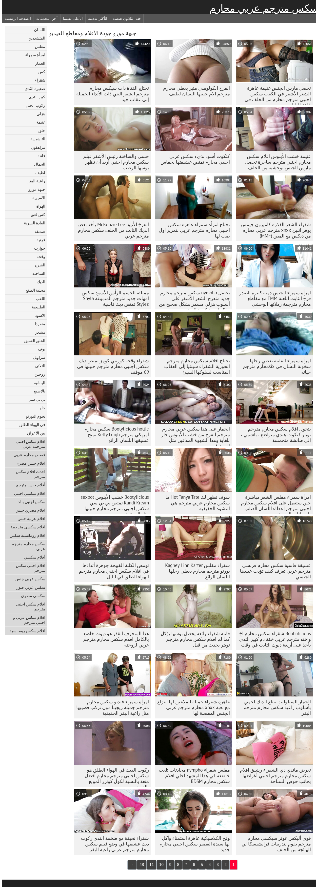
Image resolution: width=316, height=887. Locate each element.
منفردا (38, 323)
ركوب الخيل (33, 105)
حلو (40, 407)
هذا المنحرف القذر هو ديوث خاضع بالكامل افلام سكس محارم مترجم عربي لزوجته (114, 639)
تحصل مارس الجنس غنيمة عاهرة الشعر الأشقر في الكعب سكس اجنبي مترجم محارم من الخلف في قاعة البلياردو (275, 95)
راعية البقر (34, 180)
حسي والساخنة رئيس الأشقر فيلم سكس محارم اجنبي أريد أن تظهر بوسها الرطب (114, 162)
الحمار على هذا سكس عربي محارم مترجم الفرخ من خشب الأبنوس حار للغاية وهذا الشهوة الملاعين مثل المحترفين (193, 436)
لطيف (38, 172)
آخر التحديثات (45, 18)
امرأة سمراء (33, 54)
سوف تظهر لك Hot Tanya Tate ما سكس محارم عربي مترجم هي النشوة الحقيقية (195, 502)
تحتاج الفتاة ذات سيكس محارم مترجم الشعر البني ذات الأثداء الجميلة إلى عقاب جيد (110, 93)
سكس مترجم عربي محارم (261, 8)
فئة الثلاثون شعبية (124, 18)
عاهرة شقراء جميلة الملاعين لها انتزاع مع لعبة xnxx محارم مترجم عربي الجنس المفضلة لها (191, 707)
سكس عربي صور (28, 587)
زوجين (37, 374)
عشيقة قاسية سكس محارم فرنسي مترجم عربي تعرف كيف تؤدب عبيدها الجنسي (273, 571)
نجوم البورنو (33, 416)
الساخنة (36, 273)
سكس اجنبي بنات (28, 501)
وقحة (38, 256)
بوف (39, 348)
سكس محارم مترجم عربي (26, 546)
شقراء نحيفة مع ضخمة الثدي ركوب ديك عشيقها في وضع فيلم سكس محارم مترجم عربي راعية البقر (113, 843)
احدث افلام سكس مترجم (28, 474)
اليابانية (37, 382)
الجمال (37, 164)
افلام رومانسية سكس (25, 535)
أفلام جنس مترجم (28, 484)
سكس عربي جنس (28, 578)
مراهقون (36, 147)
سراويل (37, 357)
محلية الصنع (33, 290)
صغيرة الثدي (32, 88)
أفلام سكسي (32, 557)
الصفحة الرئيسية (15, 18)
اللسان (37, 29)
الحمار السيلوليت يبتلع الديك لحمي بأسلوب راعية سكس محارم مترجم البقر (275, 707)
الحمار (38, 63)
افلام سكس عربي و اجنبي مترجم (27, 620)
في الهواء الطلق (30, 424)
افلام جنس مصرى (28, 463)
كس (39, 71)
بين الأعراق (34, 433)
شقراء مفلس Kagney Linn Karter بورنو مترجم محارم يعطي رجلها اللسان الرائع (195, 571)
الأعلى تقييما (71, 18)
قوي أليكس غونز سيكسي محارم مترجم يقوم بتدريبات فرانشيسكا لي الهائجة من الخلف (274, 843)
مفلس (38, 46)
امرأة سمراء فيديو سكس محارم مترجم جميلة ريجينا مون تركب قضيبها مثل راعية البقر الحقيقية (110, 707)
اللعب (38, 298)
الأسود (38, 315)
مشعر (38, 332)
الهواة (38, 206)
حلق (39, 130)
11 (149, 865)
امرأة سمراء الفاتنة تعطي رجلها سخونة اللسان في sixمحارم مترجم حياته (275, 366)
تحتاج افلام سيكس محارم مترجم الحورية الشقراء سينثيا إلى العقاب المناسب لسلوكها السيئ (195, 366)
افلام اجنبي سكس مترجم (28, 568)
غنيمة (38, 122)
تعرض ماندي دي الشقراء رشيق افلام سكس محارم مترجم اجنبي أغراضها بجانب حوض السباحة (273, 775)
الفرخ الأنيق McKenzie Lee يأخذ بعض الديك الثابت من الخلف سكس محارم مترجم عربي (111, 230)
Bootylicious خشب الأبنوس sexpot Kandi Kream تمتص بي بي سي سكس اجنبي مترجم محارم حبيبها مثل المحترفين (113, 504)
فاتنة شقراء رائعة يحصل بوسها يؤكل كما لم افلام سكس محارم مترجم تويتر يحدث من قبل (193, 639)
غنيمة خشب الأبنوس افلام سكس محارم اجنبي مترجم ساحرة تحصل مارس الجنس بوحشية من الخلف (276, 162)
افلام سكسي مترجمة (25, 526)
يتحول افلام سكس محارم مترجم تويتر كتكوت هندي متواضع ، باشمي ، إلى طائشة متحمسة (273, 434)
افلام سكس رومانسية (25, 630)
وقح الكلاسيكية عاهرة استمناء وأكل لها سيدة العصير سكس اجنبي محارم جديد (192, 843)
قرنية (38, 239)
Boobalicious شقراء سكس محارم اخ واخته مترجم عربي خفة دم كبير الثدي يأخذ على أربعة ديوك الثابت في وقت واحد (273, 640)
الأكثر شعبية (95, 18)
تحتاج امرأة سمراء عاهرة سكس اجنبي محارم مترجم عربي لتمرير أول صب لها (192, 230)
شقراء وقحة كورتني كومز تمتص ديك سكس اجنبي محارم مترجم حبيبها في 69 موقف (111, 366)
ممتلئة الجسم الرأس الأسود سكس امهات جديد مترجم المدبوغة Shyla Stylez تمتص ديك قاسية (113, 298)
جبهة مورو (34, 189)
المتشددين (34, 38)
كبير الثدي (35, 96)
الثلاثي (38, 365)
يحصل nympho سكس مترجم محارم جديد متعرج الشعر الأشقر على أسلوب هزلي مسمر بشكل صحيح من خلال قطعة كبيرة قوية (192, 299)
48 (139, 865)
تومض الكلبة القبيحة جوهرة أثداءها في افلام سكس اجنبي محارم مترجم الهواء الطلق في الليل (112, 571)
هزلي (38, 113)
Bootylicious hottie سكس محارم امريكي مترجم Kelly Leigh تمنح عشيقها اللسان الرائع (114, 434)
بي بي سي (34, 399)
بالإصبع (37, 391)
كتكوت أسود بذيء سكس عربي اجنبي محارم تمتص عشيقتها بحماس (193, 159)
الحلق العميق (32, 340)
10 (159, 865)
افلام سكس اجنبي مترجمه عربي (28, 444)
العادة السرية (32, 222)
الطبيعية (36, 306)
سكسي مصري (31, 595)
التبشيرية (35, 138)
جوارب (37, 248)
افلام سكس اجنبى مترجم (28, 606)
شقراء (38, 80)
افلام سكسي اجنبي (27, 493)
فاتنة (39, 155)
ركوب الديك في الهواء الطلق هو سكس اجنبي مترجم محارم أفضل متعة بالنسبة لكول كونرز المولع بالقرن (114, 777)
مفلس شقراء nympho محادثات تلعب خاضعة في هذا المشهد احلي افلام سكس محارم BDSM (192, 775)
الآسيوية (36, 197)
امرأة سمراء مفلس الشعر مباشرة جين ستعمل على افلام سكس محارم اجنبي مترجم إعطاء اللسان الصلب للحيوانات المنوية (274, 504)
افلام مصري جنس (28, 510)
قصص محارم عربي (27, 454)
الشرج (38, 264)
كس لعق (36, 214)
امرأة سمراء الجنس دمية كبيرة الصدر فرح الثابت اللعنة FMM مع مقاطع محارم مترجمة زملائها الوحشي (273, 298)
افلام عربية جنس (29, 518)
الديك (39, 281)
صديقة (37, 231)
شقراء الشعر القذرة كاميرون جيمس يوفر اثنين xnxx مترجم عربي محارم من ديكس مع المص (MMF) (273, 230)
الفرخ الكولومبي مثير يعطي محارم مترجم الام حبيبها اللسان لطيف (194, 91)
